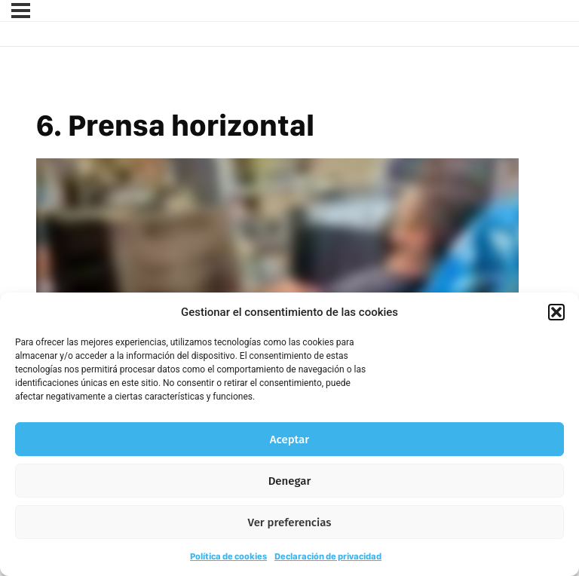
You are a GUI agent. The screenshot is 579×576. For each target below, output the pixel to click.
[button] (556, 312)
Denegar (289, 481)
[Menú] (20, 10)
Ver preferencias (290, 522)
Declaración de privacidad (327, 556)
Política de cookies (228, 556)
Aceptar (289, 439)
